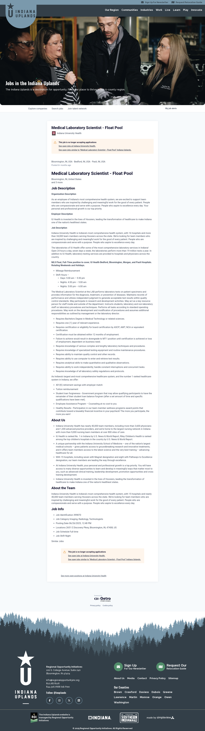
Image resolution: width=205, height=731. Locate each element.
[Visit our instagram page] (59, 700)
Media (131, 678)
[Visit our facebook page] (49, 700)
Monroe (144, 697)
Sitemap (173, 678)
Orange (157, 697)
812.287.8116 (53, 683)
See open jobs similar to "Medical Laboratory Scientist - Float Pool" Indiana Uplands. (95, 150)
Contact (142, 678)
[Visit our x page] (69, 700)
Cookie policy (108, 606)
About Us (119, 678)
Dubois (156, 692)
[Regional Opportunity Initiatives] (21, 10)
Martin (133, 697)
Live (167, 9)
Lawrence (120, 697)
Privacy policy (95, 606)
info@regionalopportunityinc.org (62, 680)
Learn (176, 9)
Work (159, 9)
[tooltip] (102, 182)
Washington (121, 702)
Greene (167, 692)
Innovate (196, 9)
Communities (129, 9)
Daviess (144, 692)
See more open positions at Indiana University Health (83, 576)
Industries (147, 9)
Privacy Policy (158, 678)
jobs (57, 108)
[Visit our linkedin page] (78, 700)
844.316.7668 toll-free (58, 686)
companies (37, 108)
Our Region (112, 9)
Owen (168, 697)
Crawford (130, 692)
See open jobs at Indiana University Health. (77, 146)
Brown (118, 692)
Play (185, 9)
